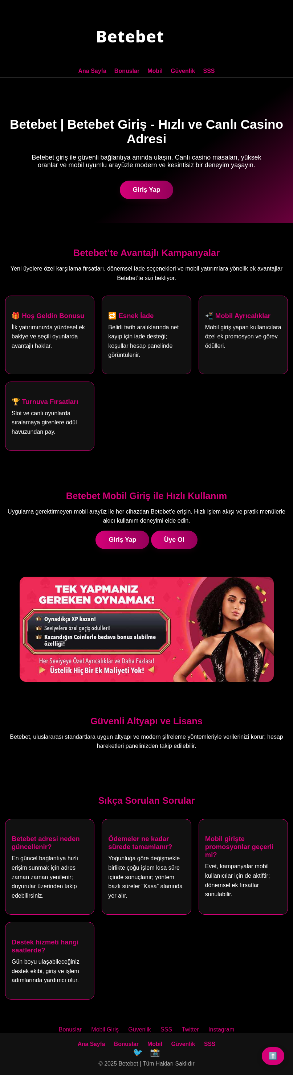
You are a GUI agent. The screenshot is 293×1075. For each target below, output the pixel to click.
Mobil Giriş (105, 1029)
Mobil (155, 71)
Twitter (190, 1029)
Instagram (221, 1029)
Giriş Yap (146, 189)
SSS (209, 71)
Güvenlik (183, 71)
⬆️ (273, 1056)
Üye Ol (174, 539)
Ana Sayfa (92, 71)
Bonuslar (126, 71)
